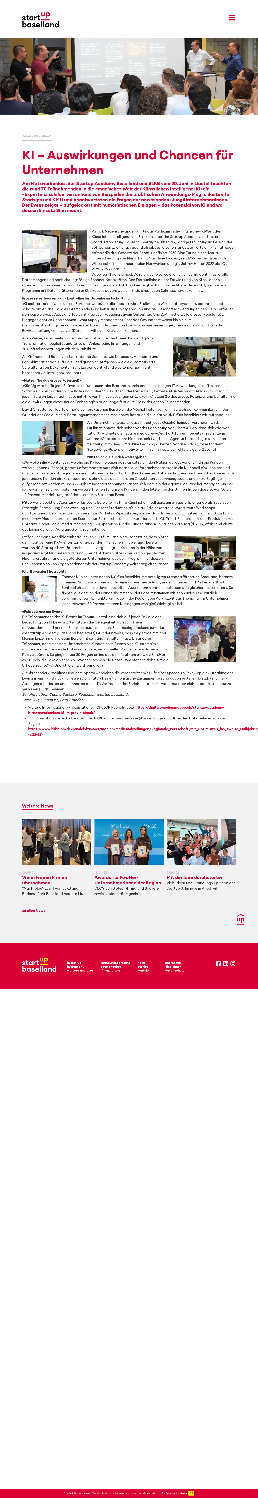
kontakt (143, 970)
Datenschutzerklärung (176, 1493)
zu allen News (33, 910)
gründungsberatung (116, 963)
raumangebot (111, 966)
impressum (173, 963)
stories (143, 966)
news (142, 963)
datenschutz (175, 970)
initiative (74, 963)
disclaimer (173, 966)
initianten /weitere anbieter (80, 968)
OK (191, 1493)
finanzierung (110, 970)
